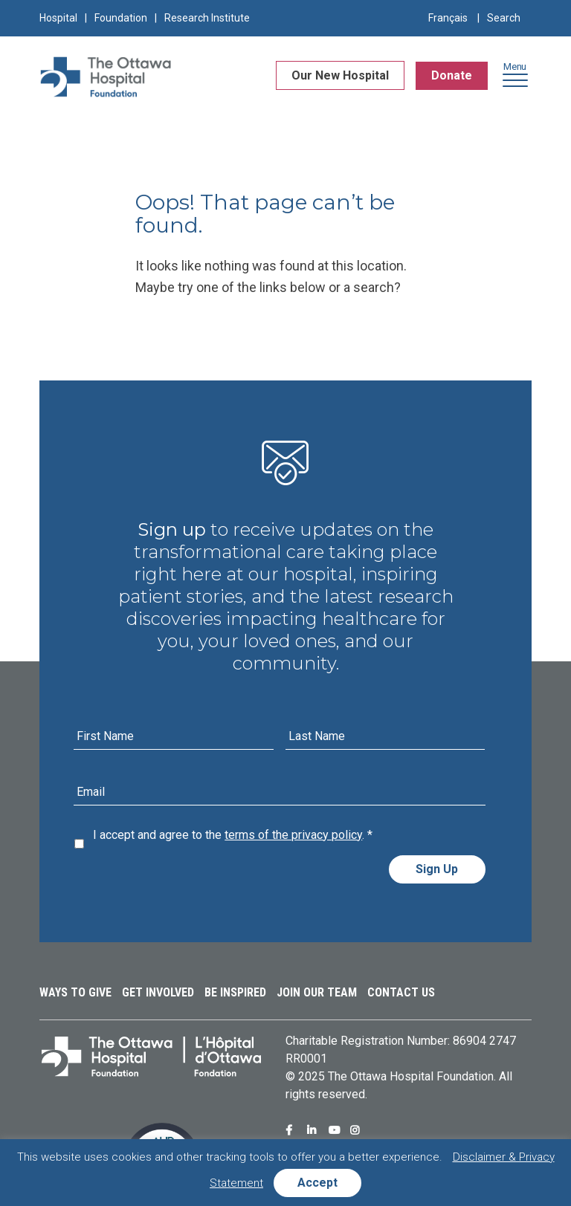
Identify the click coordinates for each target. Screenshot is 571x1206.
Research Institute (207, 18)
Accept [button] (317, 1183)
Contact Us (401, 992)
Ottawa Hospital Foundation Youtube (336, 1130)
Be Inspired (235, 992)
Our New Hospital (340, 76)
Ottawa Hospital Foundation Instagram (357, 1130)
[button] (515, 80)
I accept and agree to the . (232, 835)
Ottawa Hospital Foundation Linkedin (314, 1130)
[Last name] (385, 737)
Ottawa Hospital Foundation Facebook (293, 1130)
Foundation (120, 18)
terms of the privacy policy (293, 835)
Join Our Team (317, 992)
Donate (451, 76)
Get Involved (158, 992)
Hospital (58, 18)
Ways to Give (75, 992)
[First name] (173, 737)
